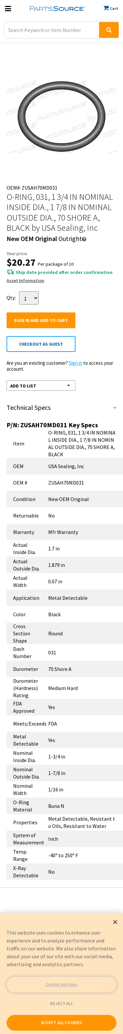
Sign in (75, 363)
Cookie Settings (62, 984)
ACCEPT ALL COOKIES (61, 1022)
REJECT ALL (61, 1003)
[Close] (115, 922)
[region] (61, 973)
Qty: (11, 297)
